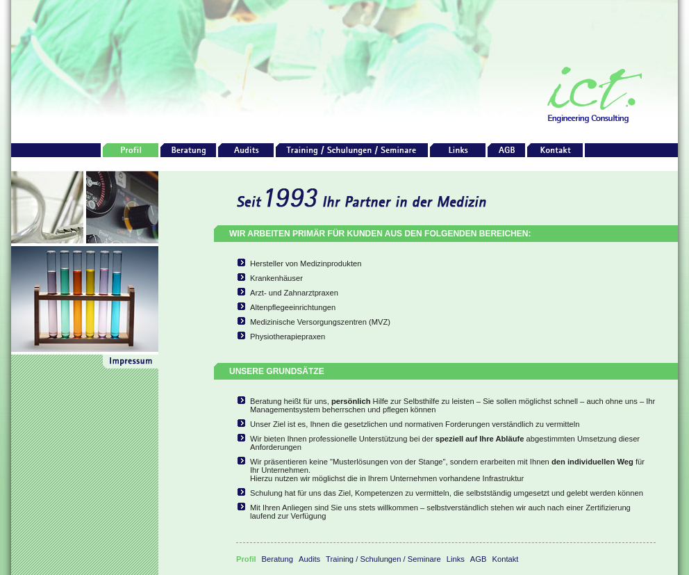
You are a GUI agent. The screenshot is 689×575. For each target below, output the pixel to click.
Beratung (277, 559)
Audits (309, 559)
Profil (246, 559)
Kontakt (505, 559)
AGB (478, 559)
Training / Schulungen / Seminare (383, 559)
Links (456, 559)
